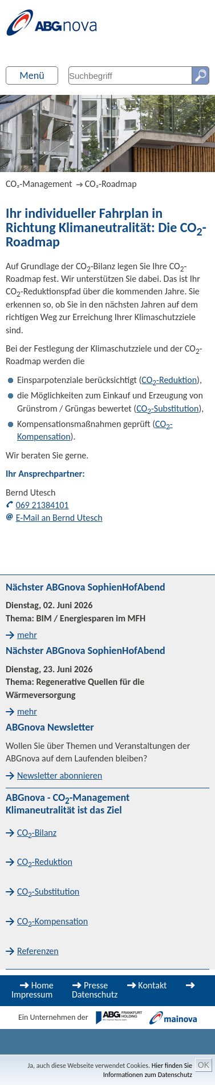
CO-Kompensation (52, 922)
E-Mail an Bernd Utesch (59, 517)
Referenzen (38, 951)
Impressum (31, 994)
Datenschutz (94, 994)
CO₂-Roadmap (111, 183)
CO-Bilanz (36, 833)
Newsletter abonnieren (59, 775)
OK (203, 1065)
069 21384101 (42, 505)
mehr (27, 634)
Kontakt (152, 985)
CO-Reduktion (169, 379)
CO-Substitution (167, 408)
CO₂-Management (39, 183)
